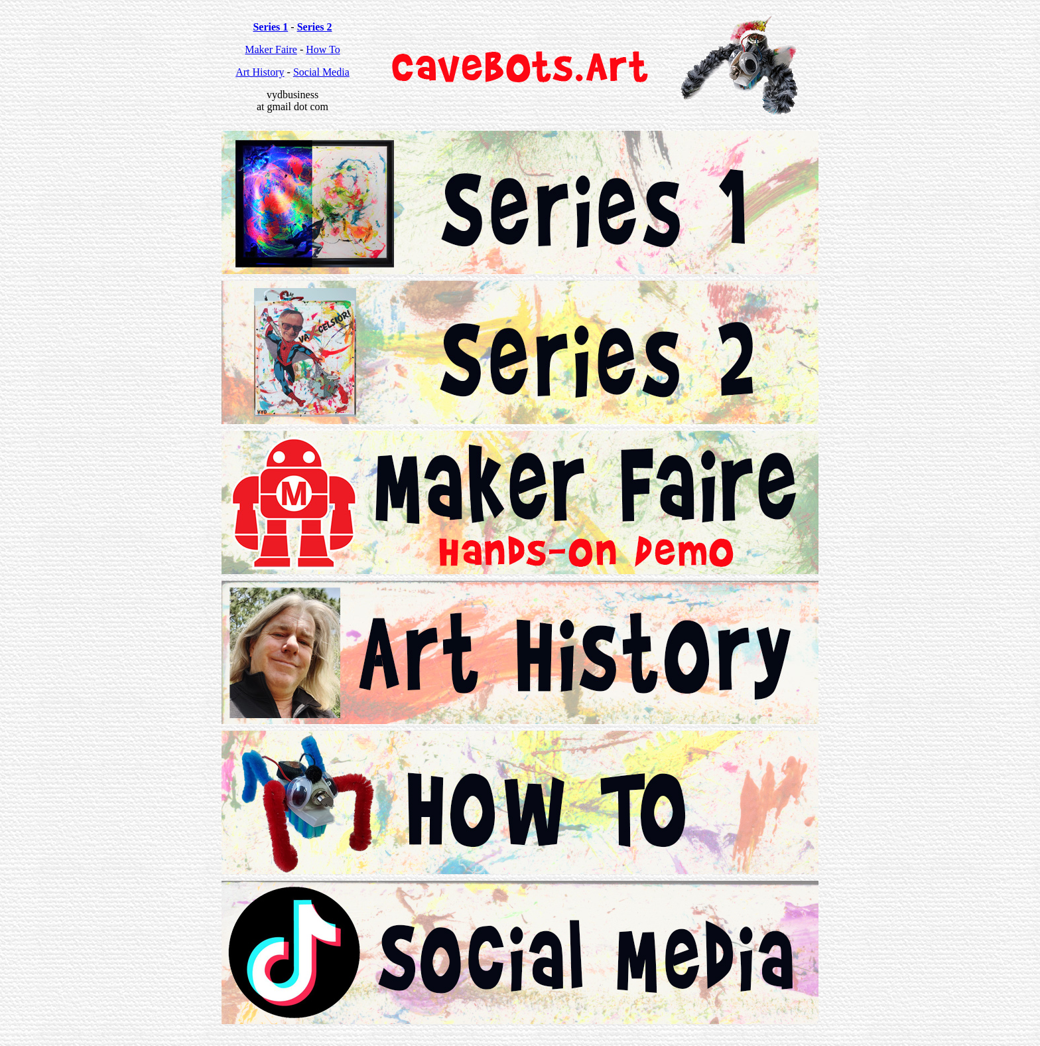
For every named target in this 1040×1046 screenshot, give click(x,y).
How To (323, 49)
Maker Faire (271, 49)
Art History (259, 72)
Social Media (321, 72)
